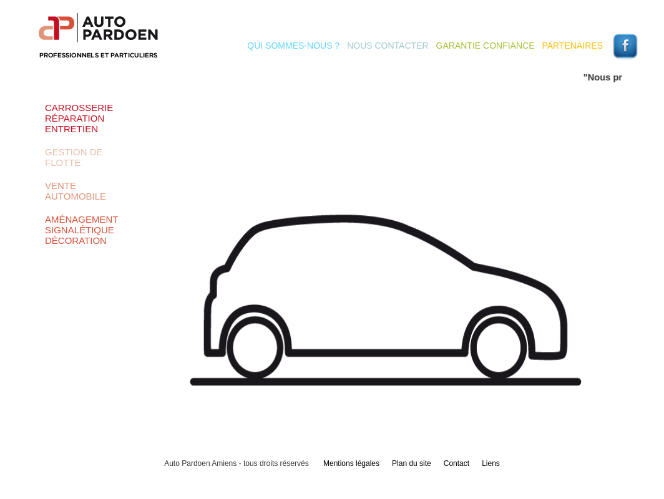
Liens (491, 463)
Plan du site (411, 463)
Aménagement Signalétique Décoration (81, 230)
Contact (456, 463)
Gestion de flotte (74, 157)
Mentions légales (351, 463)
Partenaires (572, 46)
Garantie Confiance (485, 46)
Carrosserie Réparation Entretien (79, 118)
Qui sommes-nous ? (293, 46)
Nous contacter (387, 46)
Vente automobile (75, 190)
